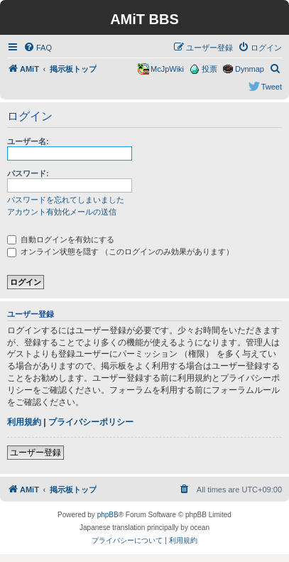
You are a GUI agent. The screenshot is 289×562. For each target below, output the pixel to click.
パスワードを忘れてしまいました (65, 199)
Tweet (271, 86)
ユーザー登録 (35, 453)
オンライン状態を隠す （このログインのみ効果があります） (120, 251)
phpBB (108, 515)
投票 (209, 69)
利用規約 (24, 422)
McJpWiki (167, 69)
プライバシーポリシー (90, 422)
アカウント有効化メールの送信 (61, 211)
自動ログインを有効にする (60, 239)
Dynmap (249, 69)
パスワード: (28, 173)
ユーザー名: (28, 141)
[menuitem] (37, 47)
